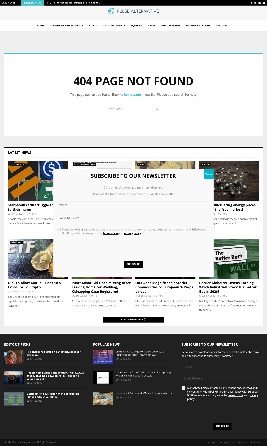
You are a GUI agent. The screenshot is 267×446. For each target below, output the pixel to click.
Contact (212, 442)
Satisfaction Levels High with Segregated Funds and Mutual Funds (53, 395)
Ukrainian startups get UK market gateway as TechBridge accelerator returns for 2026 (140, 353)
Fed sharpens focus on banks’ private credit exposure (54, 353)
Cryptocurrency (114, 25)
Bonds (93, 25)
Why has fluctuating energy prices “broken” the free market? (227, 207)
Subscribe (222, 426)
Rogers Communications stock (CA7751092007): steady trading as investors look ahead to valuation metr (55, 376)
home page (132, 94)
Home (40, 25)
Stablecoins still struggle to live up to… (77, 2)
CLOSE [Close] (208, 174)
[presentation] (210, 412)
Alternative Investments (66, 25)
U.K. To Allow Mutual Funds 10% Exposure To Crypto (34, 285)
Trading (221, 25)
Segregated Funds (198, 25)
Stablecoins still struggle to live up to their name (36, 207)
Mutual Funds (170, 25)
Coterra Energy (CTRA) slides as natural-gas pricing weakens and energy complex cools (143, 374)
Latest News (19, 152)
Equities (136, 25)
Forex (151, 25)
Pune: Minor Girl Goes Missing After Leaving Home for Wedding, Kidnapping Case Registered (101, 287)
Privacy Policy (227, 442)
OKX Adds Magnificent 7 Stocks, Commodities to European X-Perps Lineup (164, 287)
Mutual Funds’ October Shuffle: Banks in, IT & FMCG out (144, 393)
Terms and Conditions (248, 442)
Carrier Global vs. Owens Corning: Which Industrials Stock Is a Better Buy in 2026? (228, 287)
